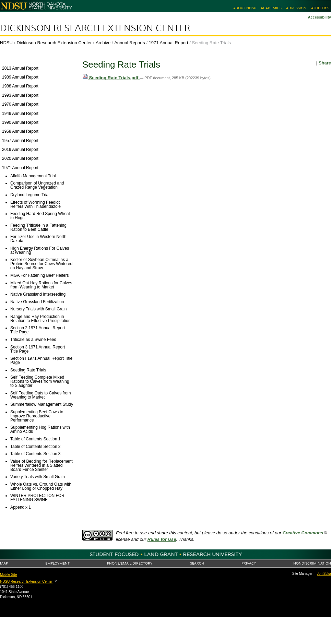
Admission (296, 8)
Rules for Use (161, 539)
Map (4, 563)
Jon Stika (324, 574)
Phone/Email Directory (129, 563)
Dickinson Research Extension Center (95, 28)
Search (197, 563)
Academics (271, 8)
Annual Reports (129, 42)
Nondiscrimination (312, 563)
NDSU (6, 42)
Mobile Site (8, 575)
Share (325, 63)
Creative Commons (303, 532)
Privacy (248, 563)
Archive (103, 42)
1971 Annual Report (168, 42)
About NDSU (244, 8)
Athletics (320, 8)
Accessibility (319, 17)
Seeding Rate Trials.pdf (111, 77)
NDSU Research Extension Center (26, 581)
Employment (57, 563)
